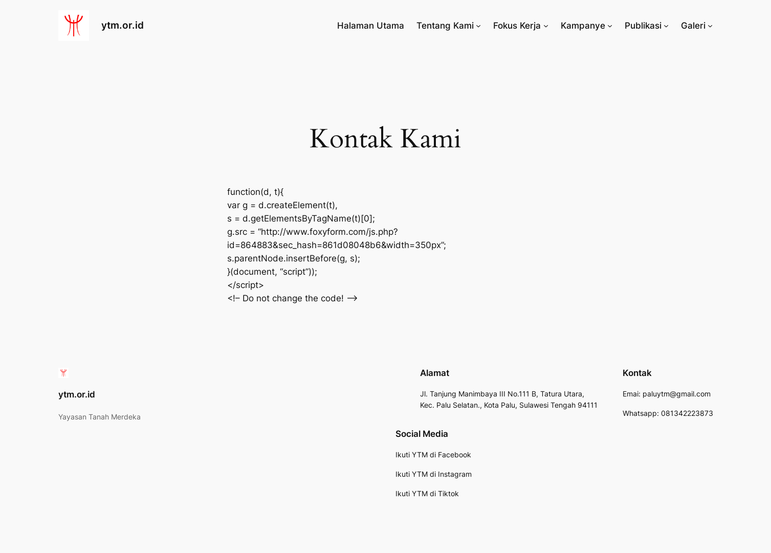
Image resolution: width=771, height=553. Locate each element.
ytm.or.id (122, 25)
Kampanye (583, 25)
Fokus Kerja (517, 25)
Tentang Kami (445, 25)
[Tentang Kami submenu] (478, 25)
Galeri (693, 25)
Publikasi (643, 25)
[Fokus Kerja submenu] (545, 25)
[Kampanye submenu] (609, 25)
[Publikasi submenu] (666, 25)
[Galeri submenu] (710, 25)
